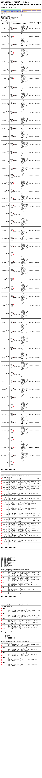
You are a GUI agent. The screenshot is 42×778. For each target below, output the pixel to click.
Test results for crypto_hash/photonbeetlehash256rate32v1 (13, 11)
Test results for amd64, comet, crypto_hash (31, 10)
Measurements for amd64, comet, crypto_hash (11, 10)
